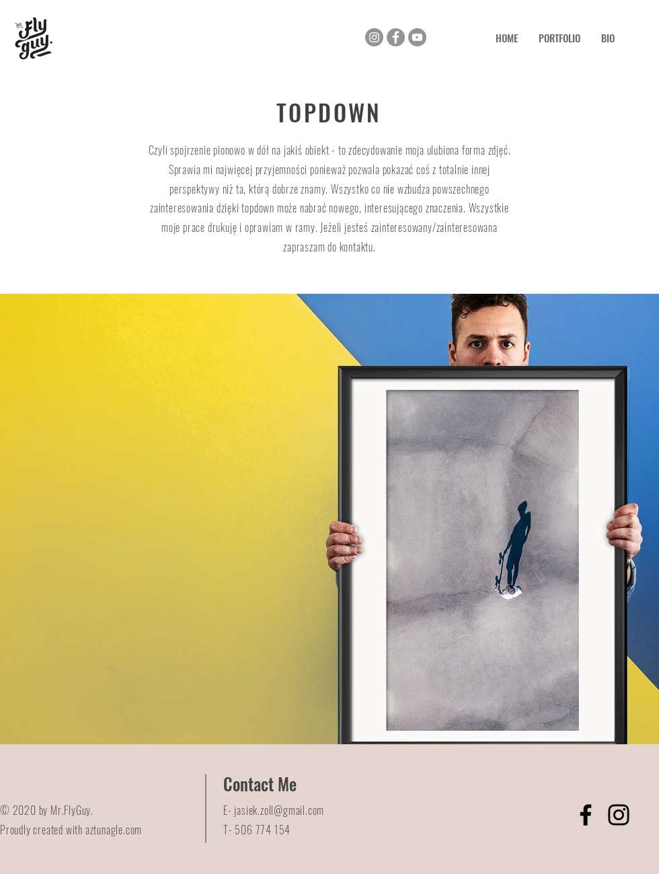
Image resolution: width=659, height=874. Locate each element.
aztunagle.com (113, 830)
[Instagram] (374, 37)
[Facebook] (396, 37)
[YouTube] (417, 37)
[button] (559, 37)
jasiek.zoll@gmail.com (279, 810)
